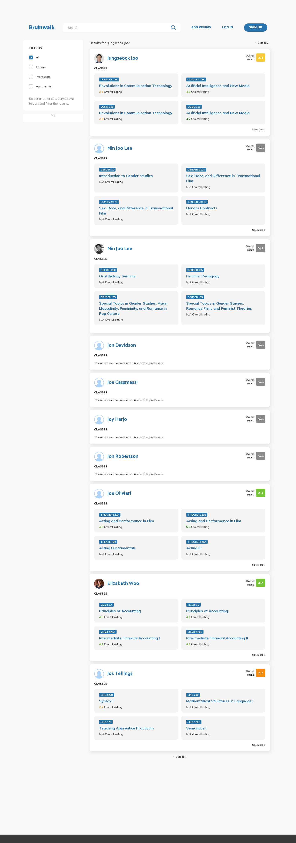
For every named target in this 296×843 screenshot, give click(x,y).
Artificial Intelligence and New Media (218, 85)
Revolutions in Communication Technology (135, 85)
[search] (117, 27)
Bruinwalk (42, 27)
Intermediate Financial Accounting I (129, 638)
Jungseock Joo (122, 58)
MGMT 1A (106, 604)
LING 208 (193, 694)
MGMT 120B (195, 631)
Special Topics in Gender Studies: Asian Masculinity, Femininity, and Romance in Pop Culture (133, 308)
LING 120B (107, 694)
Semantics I (196, 728)
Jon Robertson (122, 456)
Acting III (193, 548)
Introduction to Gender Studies (126, 175)
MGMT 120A (108, 631)
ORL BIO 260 (108, 269)
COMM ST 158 (109, 79)
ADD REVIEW (201, 27)
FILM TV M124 (109, 201)
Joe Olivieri (119, 493)
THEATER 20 (108, 541)
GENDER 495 (195, 269)
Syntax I (106, 701)
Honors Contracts (201, 208)
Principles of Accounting (120, 611)
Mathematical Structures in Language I (220, 701)
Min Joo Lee (119, 148)
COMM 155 (194, 106)
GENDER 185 (108, 297)
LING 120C (194, 722)
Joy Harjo (117, 419)
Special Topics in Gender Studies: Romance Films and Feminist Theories (219, 306)
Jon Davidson (121, 345)
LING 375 (106, 722)
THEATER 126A (197, 541)
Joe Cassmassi (122, 382)
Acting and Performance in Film (126, 520)
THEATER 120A (110, 514)
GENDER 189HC (197, 201)
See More (258, 129)
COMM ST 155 (196, 79)
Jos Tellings (120, 673)
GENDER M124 (196, 169)
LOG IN (227, 27)
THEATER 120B (197, 514)
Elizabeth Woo (123, 583)
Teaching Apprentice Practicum (126, 728)
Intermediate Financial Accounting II (217, 638)
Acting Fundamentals (117, 548)
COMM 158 (107, 106)
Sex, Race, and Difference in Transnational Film (223, 178)
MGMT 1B (193, 604)
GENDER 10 (107, 169)
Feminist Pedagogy (203, 276)
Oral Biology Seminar (117, 276)
